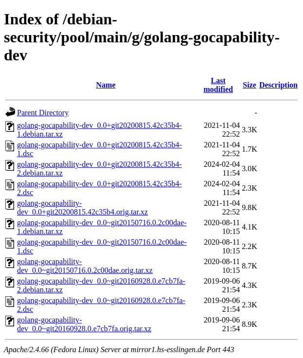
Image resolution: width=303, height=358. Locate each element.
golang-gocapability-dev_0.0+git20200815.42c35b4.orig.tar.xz (82, 207)
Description (278, 85)
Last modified (217, 84)
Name (106, 85)
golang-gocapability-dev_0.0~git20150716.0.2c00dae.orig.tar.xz (85, 265)
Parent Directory (43, 112)
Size (249, 85)
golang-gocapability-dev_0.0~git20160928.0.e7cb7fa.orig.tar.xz (84, 324)
